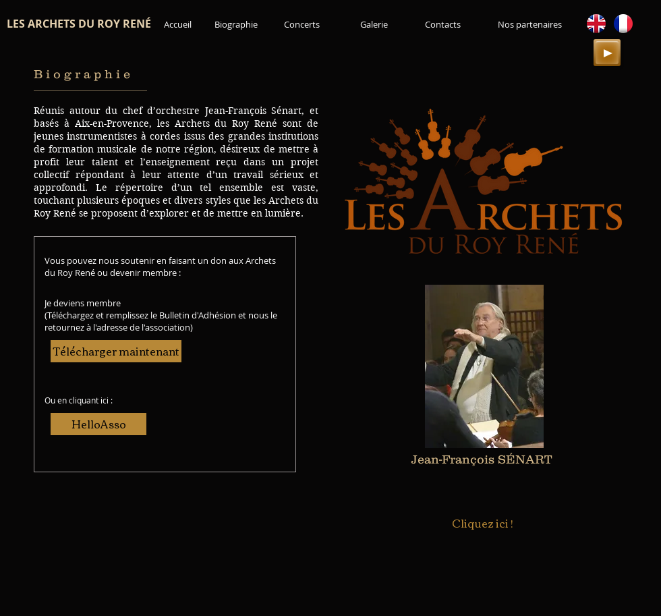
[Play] (607, 52)
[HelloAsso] (98, 424)
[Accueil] (177, 24)
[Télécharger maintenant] (116, 351)
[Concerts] (301, 24)
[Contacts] (442, 24)
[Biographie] (236, 24)
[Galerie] (374, 24)
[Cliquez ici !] (482, 523)
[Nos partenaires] (529, 24)
